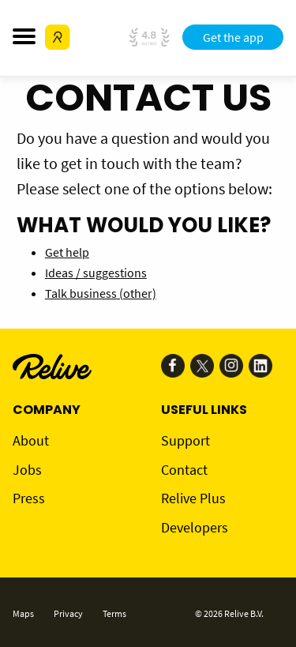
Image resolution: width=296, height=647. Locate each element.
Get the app (233, 37)
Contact (184, 470)
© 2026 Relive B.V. (229, 613)
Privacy (68, 613)
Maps (23, 613)
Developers (194, 527)
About (31, 440)
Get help (67, 252)
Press (29, 498)
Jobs (27, 470)
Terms (114, 613)
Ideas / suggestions (96, 272)
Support (185, 440)
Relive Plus (193, 498)
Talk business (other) (100, 293)
